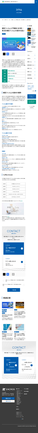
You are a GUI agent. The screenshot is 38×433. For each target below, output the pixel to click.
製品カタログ (8, 398)
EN (22, 418)
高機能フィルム (19, 401)
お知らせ (28, 58)
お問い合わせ (8, 401)
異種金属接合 (29, 88)
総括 (9, 81)
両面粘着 (18, 397)
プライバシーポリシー (19, 416)
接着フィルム (29, 68)
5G (28, 87)
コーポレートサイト (19, 415)
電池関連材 (29, 74)
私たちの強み (26, 391)
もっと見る (33, 90)
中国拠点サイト (18, 413)
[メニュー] (36, 1)
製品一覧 (17, 388)
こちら (21, 200)
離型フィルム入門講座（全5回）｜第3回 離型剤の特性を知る (14, 285)
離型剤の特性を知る (11, 76)
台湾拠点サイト (18, 412)
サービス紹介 (26, 388)
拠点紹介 (25, 393)
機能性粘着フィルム (30, 65)
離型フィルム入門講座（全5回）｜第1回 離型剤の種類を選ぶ (13, 280)
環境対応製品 (29, 78)
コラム (28, 55)
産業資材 (18, 403)
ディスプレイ (31, 87)
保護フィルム (29, 61)
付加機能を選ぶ (10, 78)
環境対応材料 (19, 402)
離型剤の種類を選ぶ (11, 70)
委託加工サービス (19, 390)
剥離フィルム (29, 71)
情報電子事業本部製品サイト (10, 1)
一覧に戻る (14, 290)
